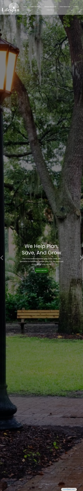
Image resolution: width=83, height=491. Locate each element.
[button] (25, 5)
